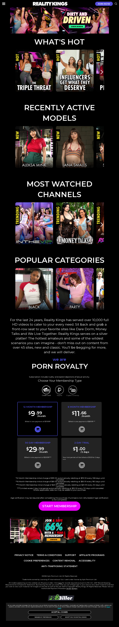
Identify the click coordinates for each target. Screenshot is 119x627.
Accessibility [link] (87, 560)
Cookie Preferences (36, 560)
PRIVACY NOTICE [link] (24, 555)
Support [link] (70, 555)
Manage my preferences (43, 617)
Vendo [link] (68, 588)
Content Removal (64, 560)
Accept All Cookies (59, 612)
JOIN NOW (104, 3)
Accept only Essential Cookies (76, 617)
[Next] (101, 72)
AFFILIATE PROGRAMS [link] (91, 555)
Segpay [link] (74, 588)
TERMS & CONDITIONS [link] (49, 555)
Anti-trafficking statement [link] (59, 566)
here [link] (60, 583)
